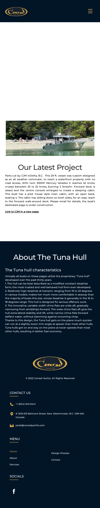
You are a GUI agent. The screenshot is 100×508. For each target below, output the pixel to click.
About (13, 458)
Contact (55, 459)
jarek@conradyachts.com (30, 425)
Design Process (60, 453)
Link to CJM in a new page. (22, 211)
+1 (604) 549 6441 (26, 404)
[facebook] (14, 491)
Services (14, 464)
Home (13, 451)
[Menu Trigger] (90, 11)
